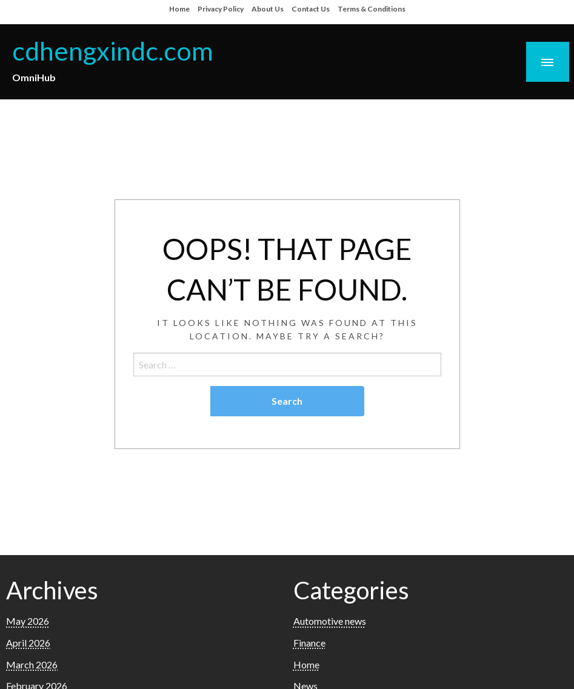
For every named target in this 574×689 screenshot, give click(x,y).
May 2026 (27, 621)
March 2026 (32, 664)
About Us (268, 8)
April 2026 (28, 642)
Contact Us (311, 8)
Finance (309, 642)
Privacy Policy (221, 8)
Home (179, 8)
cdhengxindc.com (112, 50)
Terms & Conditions (371, 8)
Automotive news (329, 621)
